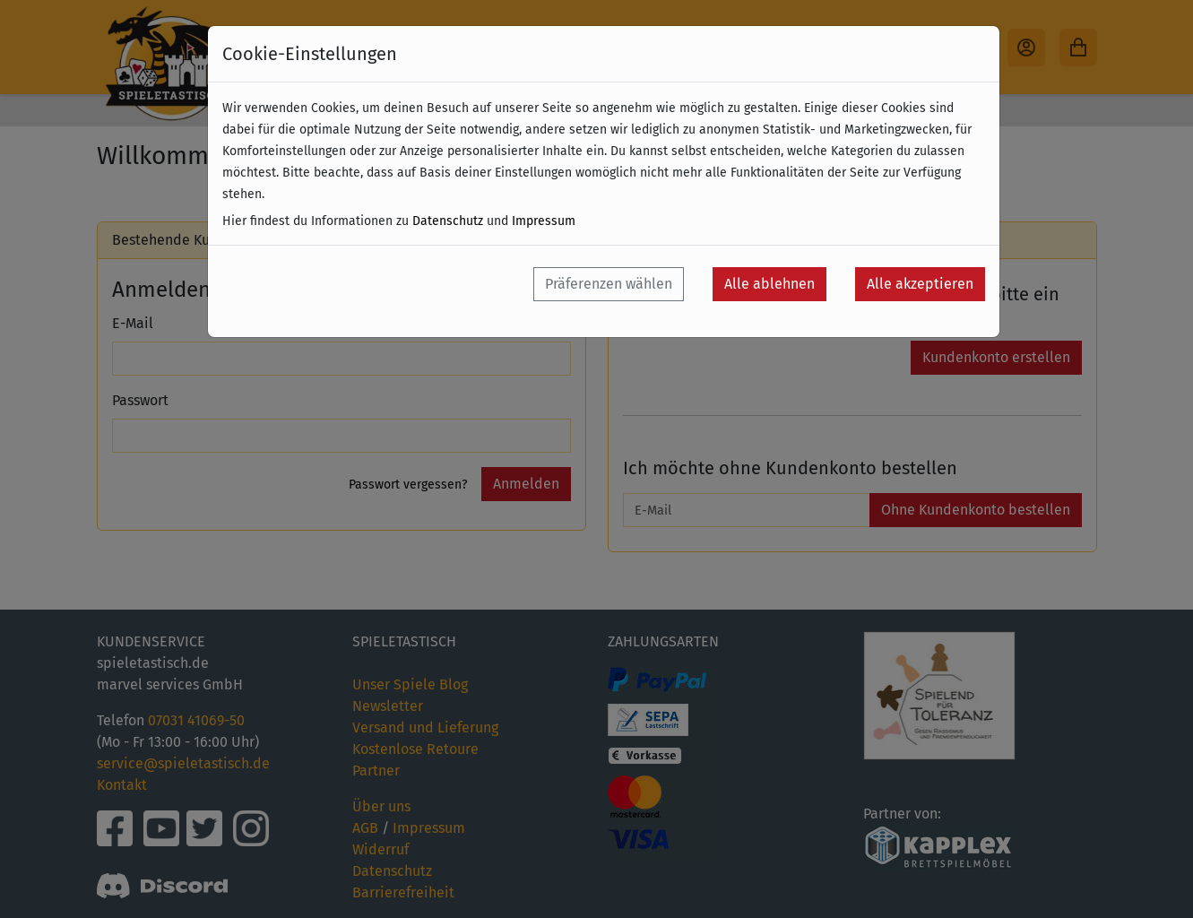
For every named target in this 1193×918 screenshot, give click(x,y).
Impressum (543, 221)
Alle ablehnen (769, 283)
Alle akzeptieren (920, 283)
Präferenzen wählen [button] (608, 283)
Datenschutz (447, 221)
